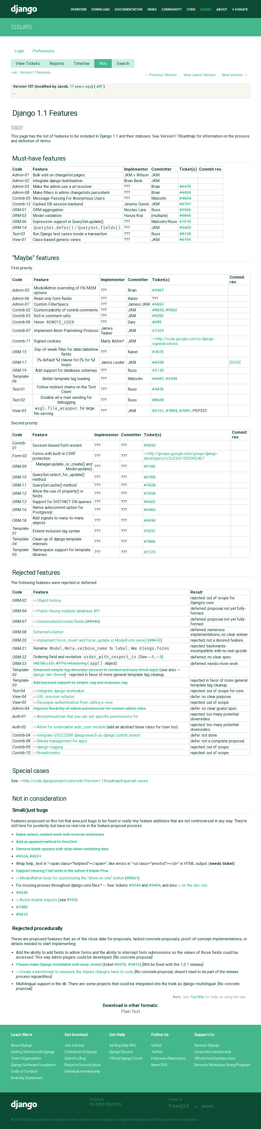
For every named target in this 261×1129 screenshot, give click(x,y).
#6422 (150, 501)
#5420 (185, 227)
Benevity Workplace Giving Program (222, 1065)
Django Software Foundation (33, 1065)
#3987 (158, 290)
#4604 (185, 198)
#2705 (150, 477)
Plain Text (130, 1011)
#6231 (35, 856)
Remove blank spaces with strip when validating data (62, 849)
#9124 (22, 856)
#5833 (158, 304)
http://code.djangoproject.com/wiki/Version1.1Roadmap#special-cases (83, 780)
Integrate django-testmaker (58, 691)
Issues (205, 9)
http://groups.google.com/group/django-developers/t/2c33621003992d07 (181, 456)
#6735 (185, 239)
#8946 (92, 621)
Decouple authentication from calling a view (73, 702)
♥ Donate (240, 9)
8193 (71, 899)
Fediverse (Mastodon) (168, 1058)
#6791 (185, 204)
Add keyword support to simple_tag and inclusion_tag (80, 682)
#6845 (185, 215)
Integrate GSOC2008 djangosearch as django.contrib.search (86, 735)
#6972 (120, 964)
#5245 (22, 892)
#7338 (150, 485)
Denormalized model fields (58, 621)
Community (172, 9)
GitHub (156, 1045)
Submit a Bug (75, 1058)
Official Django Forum (126, 1058)
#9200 (150, 445)
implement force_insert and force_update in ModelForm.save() (90, 640)
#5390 (150, 520)
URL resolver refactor (53, 696)
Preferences (43, 51)
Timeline (82, 63)
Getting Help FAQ (122, 1045)
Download (101, 9)
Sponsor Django (206, 1045)
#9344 (134, 885)
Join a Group (74, 1045)
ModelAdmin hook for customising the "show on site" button (70, 878)
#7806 (150, 541)
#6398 (158, 362)
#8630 (158, 310)
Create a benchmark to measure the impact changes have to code (75, 971)
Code (191, 9)
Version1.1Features (35, 72)
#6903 (185, 192)
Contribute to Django (80, 1052)
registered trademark (134, 1119)
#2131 (158, 410)
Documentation (128, 9)
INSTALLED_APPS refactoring (59, 663)
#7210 (185, 221)
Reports (57, 63)
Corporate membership (212, 1052)
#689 (157, 322)
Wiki (103, 63)
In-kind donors (105, 1104)
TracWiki (197, 997)
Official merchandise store (215, 1058)
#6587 (158, 378)
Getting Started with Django (32, 1052)
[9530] (235, 362)
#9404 (154, 885)
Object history (47, 600)
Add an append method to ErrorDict (46, 841)
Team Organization (26, 1058)
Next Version (232, 75)
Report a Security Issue (82, 1065)
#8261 (132, 878)
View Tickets (28, 63)
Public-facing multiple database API (66, 611)
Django (24, 9)
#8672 (155, 640)
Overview (78, 9)
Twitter (157, 1052)
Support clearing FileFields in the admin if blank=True (62, 870)
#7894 (171, 410)
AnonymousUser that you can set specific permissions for (85, 716)
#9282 (158, 315)
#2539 (150, 552)
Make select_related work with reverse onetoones (60, 834)
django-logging (48, 747)
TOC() (16, 127)
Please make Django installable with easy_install (59, 964)
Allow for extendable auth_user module (69, 727)
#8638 (158, 400)
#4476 (158, 389)
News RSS (159, 1065)
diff (99, 86)
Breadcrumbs (46, 752)
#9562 (171, 310)
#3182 (150, 466)
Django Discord (121, 1052)
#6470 (185, 186)
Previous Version (163, 75)
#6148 (158, 370)
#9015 (22, 914)
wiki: (15, 72)
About (221, 9)
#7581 (185, 410)
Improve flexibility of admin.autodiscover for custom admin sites (89, 708)
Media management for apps (60, 741)
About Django (21, 1045)
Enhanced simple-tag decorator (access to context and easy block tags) (95, 669)
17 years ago (81, 86)
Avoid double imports (36, 899)
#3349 (171, 378)
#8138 (185, 234)
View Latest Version (200, 75)
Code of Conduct (24, 1071)
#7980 (22, 907)
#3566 (185, 209)
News (152, 9)
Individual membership (82, 1071)
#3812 (134, 964)
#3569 (158, 330)
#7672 (158, 352)
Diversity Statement (26, 1078)
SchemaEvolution (48, 632)
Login (19, 51)
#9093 (150, 531)
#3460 (150, 509)
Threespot (180, 1106)
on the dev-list (192, 885)
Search (123, 63)
